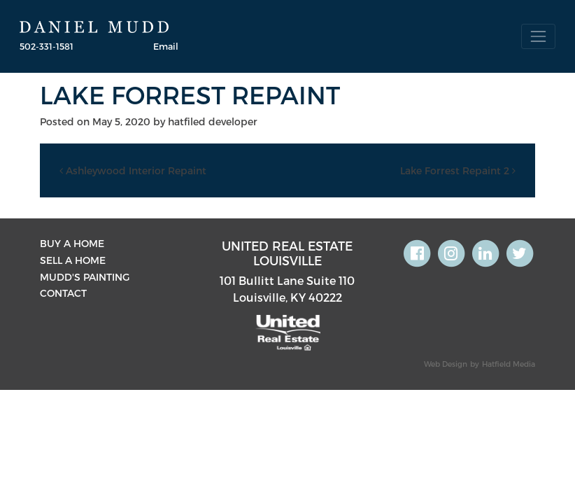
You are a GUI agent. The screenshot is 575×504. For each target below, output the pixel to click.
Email (165, 46)
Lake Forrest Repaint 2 (458, 170)
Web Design (445, 363)
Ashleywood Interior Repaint (132, 170)
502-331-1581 (46, 46)
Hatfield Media (508, 363)
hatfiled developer (212, 121)
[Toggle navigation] (538, 36)
